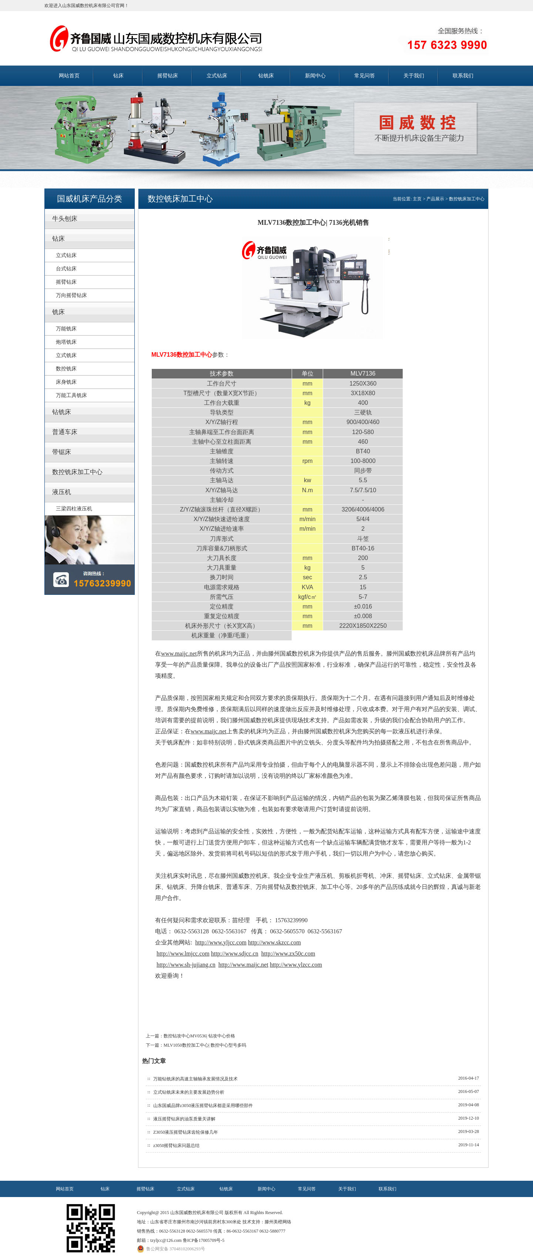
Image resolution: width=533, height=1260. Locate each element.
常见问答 (364, 76)
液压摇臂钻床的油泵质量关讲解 (184, 1118)
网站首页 (69, 76)
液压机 (61, 492)
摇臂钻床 (167, 76)
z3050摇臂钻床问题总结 (176, 1145)
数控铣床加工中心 (77, 472)
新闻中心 (315, 76)
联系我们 (463, 76)
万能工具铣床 (71, 395)
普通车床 (64, 432)
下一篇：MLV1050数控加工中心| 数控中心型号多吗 (196, 1045)
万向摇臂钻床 (71, 295)
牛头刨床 (64, 218)
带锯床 (61, 452)
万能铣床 (66, 328)
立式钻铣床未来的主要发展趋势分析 (188, 1092)
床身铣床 (66, 382)
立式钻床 (217, 76)
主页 (417, 198)
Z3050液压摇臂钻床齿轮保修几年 (185, 1132)
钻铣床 (266, 76)
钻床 (118, 76)
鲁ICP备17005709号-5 (204, 1240)
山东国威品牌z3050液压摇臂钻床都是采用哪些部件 (203, 1105)
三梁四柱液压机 (74, 508)
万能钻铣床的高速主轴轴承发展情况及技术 (195, 1078)
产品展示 (435, 198)
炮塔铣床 (66, 342)
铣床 (58, 312)
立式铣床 (66, 355)
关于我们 (413, 76)
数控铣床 (66, 368)
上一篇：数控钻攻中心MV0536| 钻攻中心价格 (190, 1036)
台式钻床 (66, 268)
